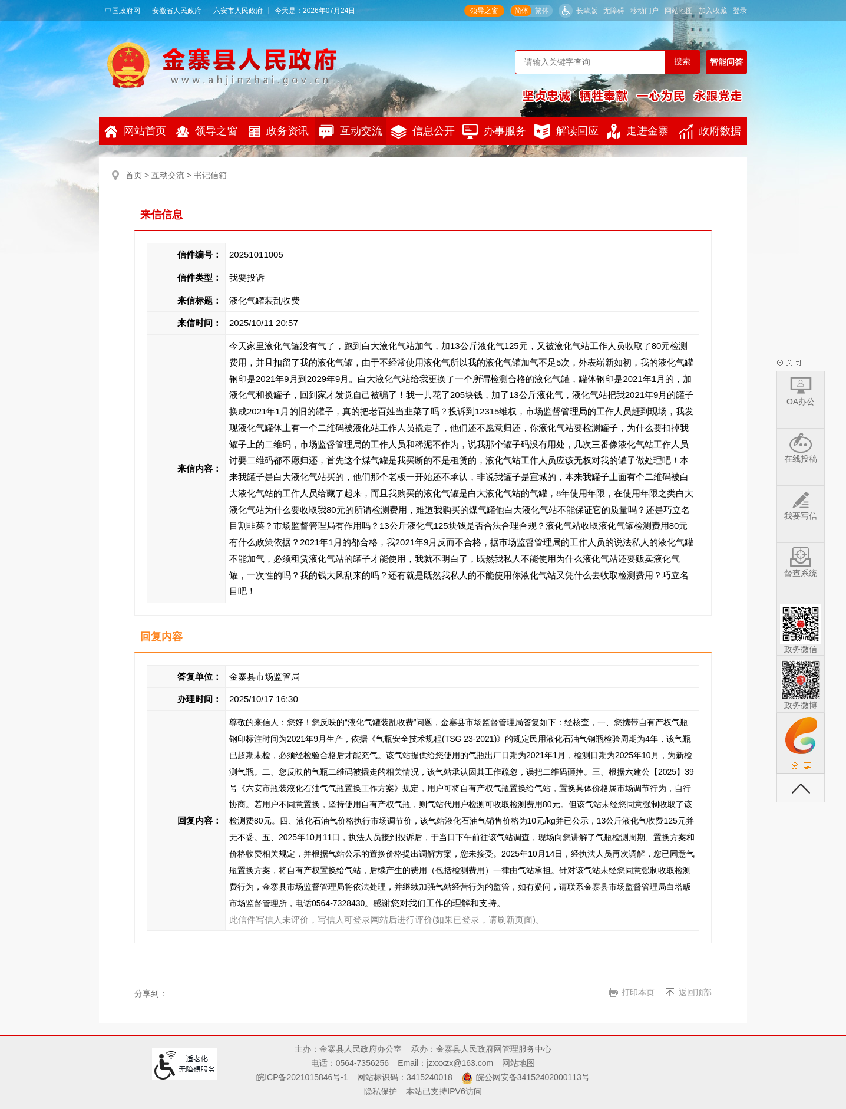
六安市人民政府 (238, 10)
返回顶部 (695, 992)
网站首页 (135, 131)
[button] (578, 10)
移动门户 (644, 10)
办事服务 (494, 131)
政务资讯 (279, 131)
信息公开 (423, 132)
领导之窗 (484, 10)
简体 (521, 10)
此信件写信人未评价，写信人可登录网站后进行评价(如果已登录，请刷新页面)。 (386, 919)
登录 (740, 10)
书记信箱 (210, 175)
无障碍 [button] (613, 10)
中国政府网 (122, 10)
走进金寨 (638, 131)
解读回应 (566, 131)
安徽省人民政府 (176, 10)
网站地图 (679, 10)
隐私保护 (380, 1091)
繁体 (542, 10)
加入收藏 (713, 10)
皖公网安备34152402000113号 (533, 1077)
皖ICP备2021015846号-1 (302, 1077)
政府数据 (710, 131)
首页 (133, 175)
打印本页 (638, 992)
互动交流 (350, 131)
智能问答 (726, 62)
